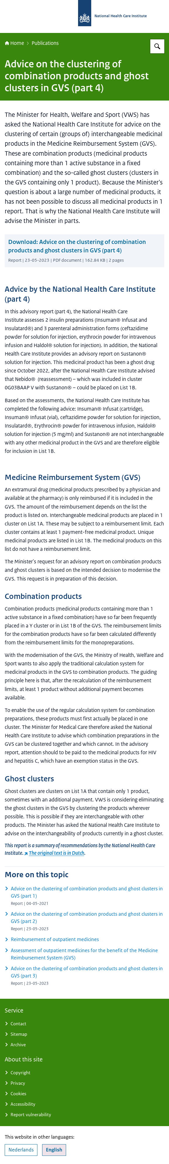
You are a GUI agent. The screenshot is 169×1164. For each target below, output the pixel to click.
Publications (45, 43)
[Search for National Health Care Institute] (157, 46)
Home (14, 43)
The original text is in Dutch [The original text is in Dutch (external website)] (54, 853)
